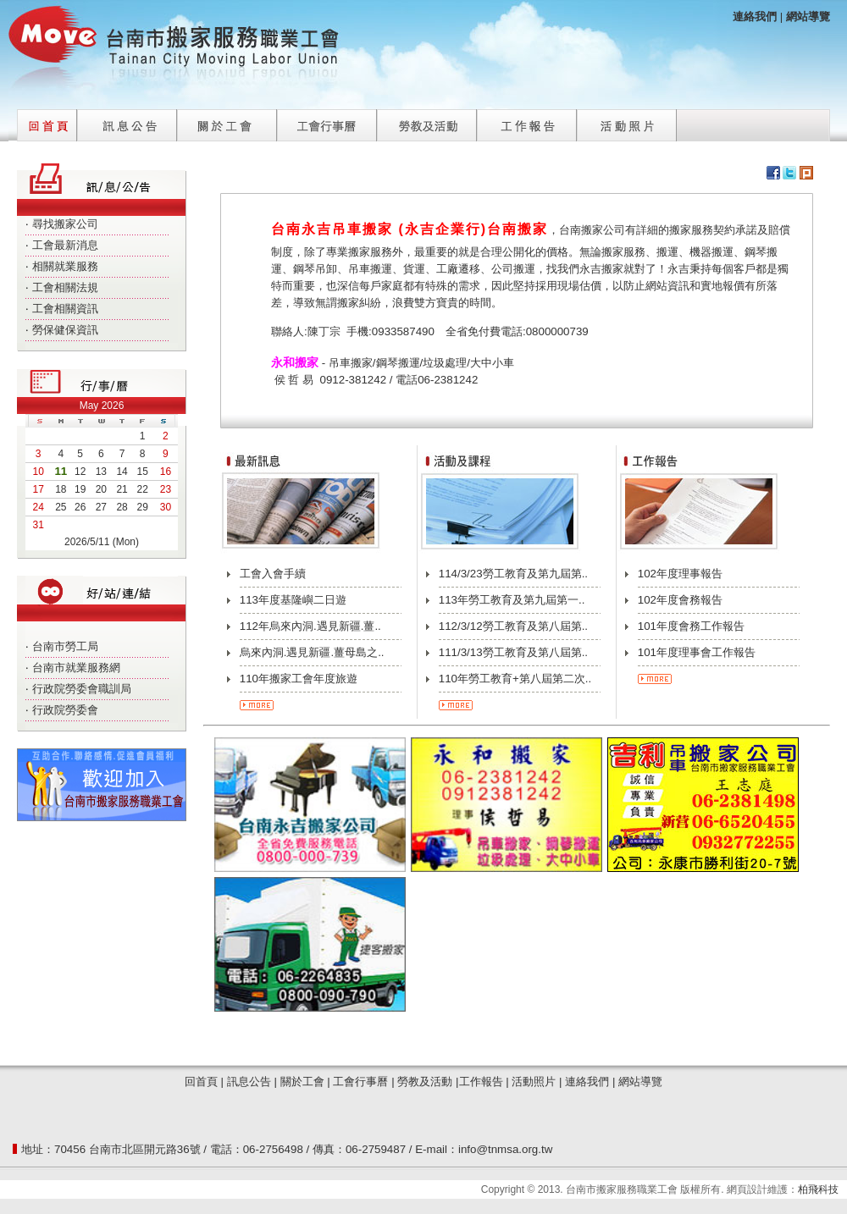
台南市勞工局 (65, 646)
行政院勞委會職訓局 (81, 688)
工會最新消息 (65, 245)
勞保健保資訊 (65, 329)
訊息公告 (127, 120)
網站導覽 (808, 16)
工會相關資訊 (65, 308)
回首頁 (47, 120)
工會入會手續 (273, 573)
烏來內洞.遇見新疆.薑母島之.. (312, 652)
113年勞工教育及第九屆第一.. (512, 599)
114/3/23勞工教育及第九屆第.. (513, 573)
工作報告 (527, 120)
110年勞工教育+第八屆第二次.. (515, 678)
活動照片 (627, 120)
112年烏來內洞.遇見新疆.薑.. (310, 626)
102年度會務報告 (680, 599)
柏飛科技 (818, 1189)
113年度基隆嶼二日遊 (293, 599)
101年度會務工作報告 (691, 626)
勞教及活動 (427, 120)
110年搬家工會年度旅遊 (298, 678)
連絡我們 (587, 1081)
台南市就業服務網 (76, 667)
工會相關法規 (65, 287)
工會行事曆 (327, 120)
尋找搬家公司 (65, 224)
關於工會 (227, 120)
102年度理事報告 (680, 573)
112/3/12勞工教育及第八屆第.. (513, 626)
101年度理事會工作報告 (697, 652)
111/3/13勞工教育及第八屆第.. (513, 652)
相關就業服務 (65, 266)
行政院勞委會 (65, 710)
